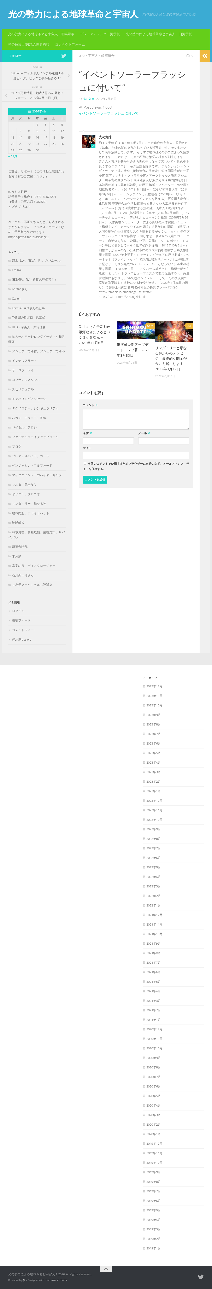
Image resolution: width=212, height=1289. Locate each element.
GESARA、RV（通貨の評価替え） (35, 279)
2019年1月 (153, 1248)
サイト (87, 448)
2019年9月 (153, 1172)
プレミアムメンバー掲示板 (100, 34)
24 (150, 326)
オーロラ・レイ (23, 370)
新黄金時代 (20, 547)
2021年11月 (154, 924)
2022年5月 (153, 867)
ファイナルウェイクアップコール (35, 437)
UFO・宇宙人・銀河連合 (96, 56)
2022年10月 (154, 820)
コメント (90, 405)
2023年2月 (153, 781)
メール (144, 433)
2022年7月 (153, 848)
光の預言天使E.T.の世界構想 (28, 44)
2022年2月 (153, 896)
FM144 (16, 270)
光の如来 (88, 99)
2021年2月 (153, 1010)
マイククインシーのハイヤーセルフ (37, 475)
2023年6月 (153, 743)
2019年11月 (154, 1153)
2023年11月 (154, 696)
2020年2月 (153, 1124)
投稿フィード (21, 620)
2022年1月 (153, 905)
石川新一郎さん (23, 575)
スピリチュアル (23, 389)
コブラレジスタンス (26, 380)
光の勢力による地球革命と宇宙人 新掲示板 (41, 34)
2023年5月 (153, 753)
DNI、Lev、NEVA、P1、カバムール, (36, 260)
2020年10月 (154, 1048)
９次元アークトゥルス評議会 (32, 585)
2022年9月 (153, 829)
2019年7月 (153, 1191)
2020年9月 (153, 1058)
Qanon (16, 299)
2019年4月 (153, 1220)
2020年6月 (153, 1086)
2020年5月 (153, 1096)
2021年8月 (153, 953)
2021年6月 (153, 972)
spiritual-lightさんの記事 (28, 308)
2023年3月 (153, 772)
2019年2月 (153, 1239)
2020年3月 (153, 1115)
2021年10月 (154, 934)
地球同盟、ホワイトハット (30, 513)
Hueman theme (58, 1280)
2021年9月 (153, 943)
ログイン (18, 611)
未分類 (16, 556)
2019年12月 (154, 1143)
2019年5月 (153, 1210)
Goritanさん (20, 289)
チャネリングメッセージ (29, 399)
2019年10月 (154, 1163)
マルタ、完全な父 (24, 484)
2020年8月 (153, 1067)
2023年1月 (153, 791)
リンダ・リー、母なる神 (29, 504)
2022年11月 (154, 810)
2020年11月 (154, 1039)
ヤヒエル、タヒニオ (26, 494)
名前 (87, 433)
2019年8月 (153, 1182)
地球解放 (18, 523)
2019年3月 (153, 1229)
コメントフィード (24, 630)
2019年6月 (153, 1201)
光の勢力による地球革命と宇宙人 (73, 14)
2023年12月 (154, 686)
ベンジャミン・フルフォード (32, 465)
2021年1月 (153, 1020)
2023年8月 (153, 724)
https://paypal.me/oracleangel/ (28, 237)
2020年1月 (153, 1134)
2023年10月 (154, 705)
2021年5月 (153, 982)
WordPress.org (21, 639)
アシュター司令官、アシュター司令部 (38, 351)
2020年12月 (154, 1029)
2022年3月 (153, 886)
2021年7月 (153, 962)
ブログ (16, 446)
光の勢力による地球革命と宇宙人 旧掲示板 (159, 34)
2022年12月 (154, 801)
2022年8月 (153, 839)
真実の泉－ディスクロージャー (33, 566)
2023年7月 (153, 734)
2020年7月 (153, 1077)
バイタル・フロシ (24, 427)
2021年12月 (154, 915)
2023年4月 (153, 762)
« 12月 (12, 156)
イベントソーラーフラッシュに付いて (112, 113)
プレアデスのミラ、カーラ (30, 456)
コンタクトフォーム (70, 44)
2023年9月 (153, 715)
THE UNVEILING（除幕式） (30, 318)
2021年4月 (153, 991)
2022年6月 (153, 858)
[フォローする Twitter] (63, 55)
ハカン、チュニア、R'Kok (29, 418)
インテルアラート (24, 361)
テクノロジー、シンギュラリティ (35, 408)
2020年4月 (153, 1105)
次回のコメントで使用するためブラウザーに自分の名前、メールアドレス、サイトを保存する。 (136, 466)
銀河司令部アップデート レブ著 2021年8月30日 (133, 350)
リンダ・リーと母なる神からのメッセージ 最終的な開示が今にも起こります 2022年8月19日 (171, 358)
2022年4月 (153, 877)
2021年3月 (153, 1001)
